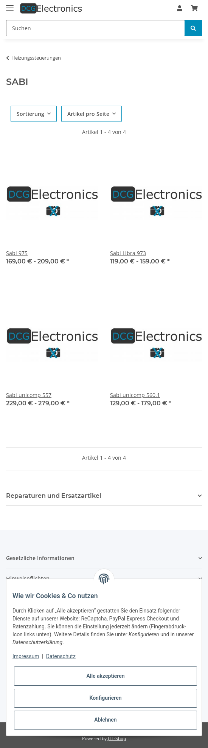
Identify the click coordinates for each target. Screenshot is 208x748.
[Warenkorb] (194, 8)
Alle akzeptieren (105, 676)
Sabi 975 (17, 253)
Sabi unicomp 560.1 (135, 395)
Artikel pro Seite (88, 113)
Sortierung (30, 113)
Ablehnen (105, 720)
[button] (179, 8)
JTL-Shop (117, 738)
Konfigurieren (105, 698)
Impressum (25, 656)
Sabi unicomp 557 (28, 395)
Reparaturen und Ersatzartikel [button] (53, 495)
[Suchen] (95, 28)
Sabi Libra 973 (128, 253)
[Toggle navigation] (10, 4)
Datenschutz (61, 656)
